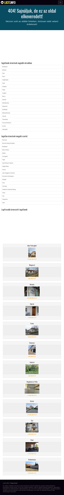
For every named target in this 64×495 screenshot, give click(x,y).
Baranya (4, 140)
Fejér (3, 159)
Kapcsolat (13, 483)
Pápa (3, 89)
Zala (3, 202)
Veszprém (5, 199)
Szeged (4, 86)
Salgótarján (5, 80)
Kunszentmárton (6, 122)
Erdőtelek (4, 109)
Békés (4, 153)
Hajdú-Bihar (5, 166)
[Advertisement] (32, 46)
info (10, 2)
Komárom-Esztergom (8, 176)
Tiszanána (5, 119)
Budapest (4, 66)
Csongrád (5, 156)
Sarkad (4, 99)
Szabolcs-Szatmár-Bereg (9, 189)
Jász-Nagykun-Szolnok (8, 173)
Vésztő (4, 116)
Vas (3, 196)
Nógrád (4, 179)
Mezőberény (5, 103)
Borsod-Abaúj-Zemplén (8, 143)
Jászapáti (4, 129)
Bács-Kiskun (5, 150)
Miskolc (4, 70)
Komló (4, 126)
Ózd (3, 73)
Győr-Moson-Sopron (7, 163)
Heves (4, 169)
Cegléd (4, 93)
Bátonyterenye (6, 113)
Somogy (4, 186)
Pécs (3, 76)
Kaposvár (4, 106)
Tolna (3, 192)
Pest (3, 183)
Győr (3, 83)
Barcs (3, 96)
